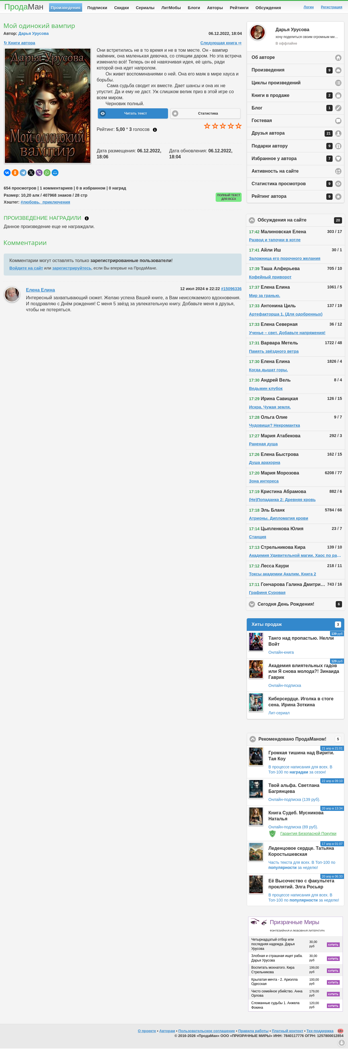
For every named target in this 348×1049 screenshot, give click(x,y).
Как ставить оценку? (155, 131)
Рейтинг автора (292, 198)
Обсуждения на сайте (301, 221)
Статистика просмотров (292, 185)
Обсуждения (268, 7)
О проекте (147, 1032)
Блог (292, 109)
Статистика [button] (208, 115)
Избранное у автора (292, 160)
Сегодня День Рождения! (301, 605)
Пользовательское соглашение (206, 1032)
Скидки (121, 7)
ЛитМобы (171, 7)
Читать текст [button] (135, 115)
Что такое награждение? (87, 220)
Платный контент (287, 1032)
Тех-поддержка (320, 1032)
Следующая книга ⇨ (221, 44)
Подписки (97, 7)
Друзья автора (292, 134)
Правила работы (253, 1032)
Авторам (167, 1032)
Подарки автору (292, 147)
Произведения (65, 7)
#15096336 (231, 290)
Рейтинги (239, 7)
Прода (23, 6)
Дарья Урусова (33, 34)
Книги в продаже (292, 96)
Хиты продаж (296, 626)
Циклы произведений (276, 83)
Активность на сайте (275, 172)
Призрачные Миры (297, 926)
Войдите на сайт (26, 269)
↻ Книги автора (19, 44)
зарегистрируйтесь (71, 269)
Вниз (341, 1042)
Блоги (194, 7)
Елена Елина (40, 291)
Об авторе (263, 58)
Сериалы (145, 7)
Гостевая (262, 121)
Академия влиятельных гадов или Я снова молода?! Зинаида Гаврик (303, 672)
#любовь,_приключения (45, 203)
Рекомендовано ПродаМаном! (301, 740)
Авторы (215, 7)
